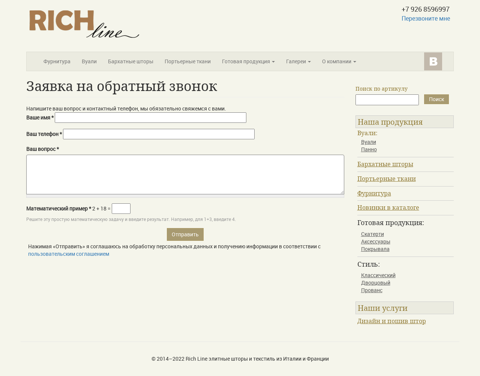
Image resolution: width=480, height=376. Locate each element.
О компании (339, 61)
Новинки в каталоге (388, 207)
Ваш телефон (44, 133)
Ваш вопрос (42, 148)
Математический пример (58, 208)
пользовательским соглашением (68, 253)
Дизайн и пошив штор (391, 321)
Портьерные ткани (188, 61)
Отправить (185, 234)
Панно (369, 149)
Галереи (298, 61)
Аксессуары (375, 241)
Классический (378, 275)
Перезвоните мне (426, 18)
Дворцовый (375, 282)
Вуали (89, 61)
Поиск (436, 99)
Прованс (371, 290)
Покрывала (375, 248)
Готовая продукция (248, 61)
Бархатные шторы (130, 61)
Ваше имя (40, 117)
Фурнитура (57, 61)
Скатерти (372, 233)
